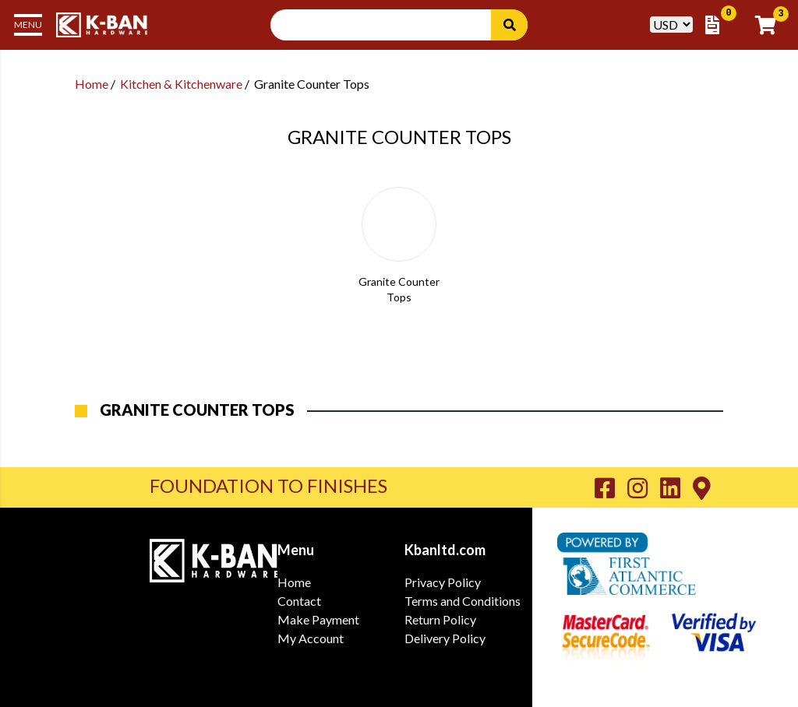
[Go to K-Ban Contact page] (702, 487)
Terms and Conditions (462, 600)
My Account (310, 638)
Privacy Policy (442, 582)
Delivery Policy (445, 638)
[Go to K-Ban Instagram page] (643, 487)
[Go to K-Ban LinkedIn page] (676, 487)
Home (91, 83)
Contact (299, 600)
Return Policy (440, 619)
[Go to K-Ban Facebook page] (611, 487)
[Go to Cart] (770, 25)
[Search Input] (390, 24)
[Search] (509, 24)
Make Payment (318, 619)
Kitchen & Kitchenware (181, 83)
